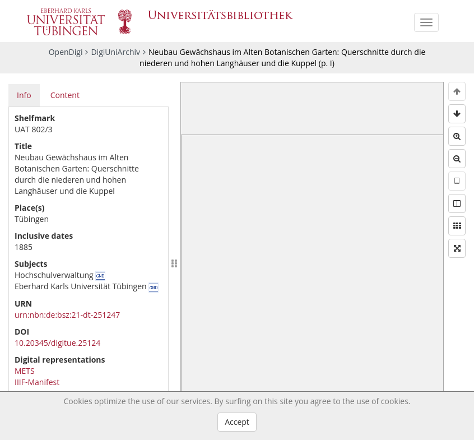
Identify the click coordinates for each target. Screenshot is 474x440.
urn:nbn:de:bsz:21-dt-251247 (67, 314)
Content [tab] (65, 95)
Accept (237, 421)
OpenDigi (66, 52)
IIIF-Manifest (37, 382)
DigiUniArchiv (115, 52)
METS (25, 370)
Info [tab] (24, 95)
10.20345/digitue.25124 (57, 342)
